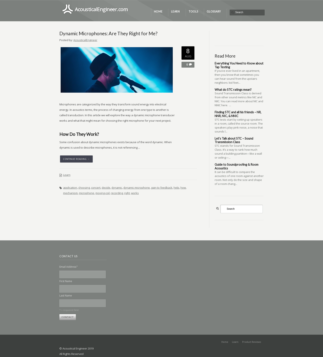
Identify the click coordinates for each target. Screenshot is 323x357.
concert (95, 187)
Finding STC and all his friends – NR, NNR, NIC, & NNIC (238, 113)
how (183, 187)
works (135, 193)
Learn (66, 175)
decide (106, 187)
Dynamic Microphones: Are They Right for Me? (108, 33)
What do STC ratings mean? (233, 89)
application (70, 187)
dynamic (116, 187)
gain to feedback (161, 187)
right (127, 193)
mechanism (70, 193)
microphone (86, 193)
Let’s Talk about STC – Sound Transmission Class (234, 140)
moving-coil (102, 193)
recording (117, 193)
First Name (65, 281)
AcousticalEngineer (85, 40)
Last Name (65, 295)
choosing (84, 187)
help (176, 187)
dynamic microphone (136, 187)
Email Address (68, 267)
